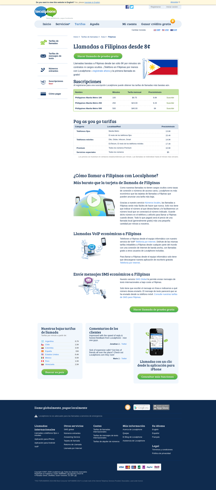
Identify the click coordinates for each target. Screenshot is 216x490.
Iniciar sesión (172, 7)
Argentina (49, 341)
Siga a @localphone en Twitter (132, 7)
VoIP (36, 446)
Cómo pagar (55, 94)
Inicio (47, 23)
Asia (103, 37)
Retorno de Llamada (73, 444)
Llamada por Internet (73, 448)
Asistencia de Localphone (134, 441)
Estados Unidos (52, 354)
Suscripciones (56, 82)
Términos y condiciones (162, 449)
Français (156, 437)
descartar (174, 2)
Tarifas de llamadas (53, 42)
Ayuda (94, 23)
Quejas (126, 433)
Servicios (62, 23)
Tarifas (80, 23)
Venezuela (49, 364)
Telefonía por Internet (145, 241)
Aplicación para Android (44, 443)
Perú (47, 361)
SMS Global (141, 279)
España (48, 351)
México (48, 358)
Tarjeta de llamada (72, 441)
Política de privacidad (161, 453)
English (155, 429)
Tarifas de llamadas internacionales (101, 430)
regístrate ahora (101, 71)
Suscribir (170, 97)
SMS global (69, 429)
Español (155, 433)
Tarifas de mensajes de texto (55, 56)
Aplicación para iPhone (44, 439)
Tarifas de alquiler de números (106, 441)
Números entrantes (53, 69)
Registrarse (156, 7)
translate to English (92, 2)
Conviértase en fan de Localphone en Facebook (127, 7)
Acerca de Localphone (132, 429)
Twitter (124, 344)
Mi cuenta (129, 23)
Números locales (152, 202)
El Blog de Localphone (132, 437)
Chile (47, 344)
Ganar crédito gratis (156, 23)
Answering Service (72, 437)
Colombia (49, 348)
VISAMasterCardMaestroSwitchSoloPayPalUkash (143, 467)
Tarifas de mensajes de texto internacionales (105, 436)
